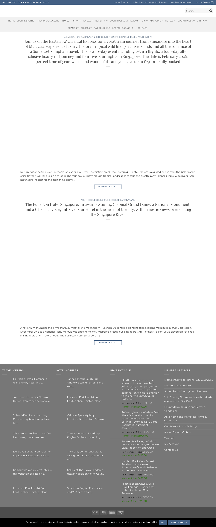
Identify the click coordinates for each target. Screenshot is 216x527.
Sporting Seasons (123, 27)
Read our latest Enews (181, 2)
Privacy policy (179, 522)
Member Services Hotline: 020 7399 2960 (188, 379)
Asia (66, 37)
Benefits (101, 20)
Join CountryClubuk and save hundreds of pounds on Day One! (188, 399)
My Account (171, 443)
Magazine (156, 20)
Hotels (170, 20)
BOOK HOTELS (186, 20)
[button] (205, 2)
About (126, 2)
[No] (212, 523)
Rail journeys (102, 28)
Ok (162, 522)
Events (80, 37)
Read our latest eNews (178, 385)
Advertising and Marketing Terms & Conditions (185, 418)
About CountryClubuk (177, 432)
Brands (73, 27)
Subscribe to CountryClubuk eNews (150, 2)
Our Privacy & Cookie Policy (180, 426)
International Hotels (105, 200)
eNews (88, 20)
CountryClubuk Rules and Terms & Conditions (185, 408)
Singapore (124, 37)
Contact (143, 27)
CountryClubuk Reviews (124, 21)
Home (117, 2)
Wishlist (169, 438)
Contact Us (171, 449)
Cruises (86, 27)
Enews (72, 37)
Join (144, 20)
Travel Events (145, 37)
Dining (202, 20)
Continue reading (108, 186)
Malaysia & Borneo (93, 37)
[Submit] (210, 10)
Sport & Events (26, 20)
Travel (66, 20)
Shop (77, 20)
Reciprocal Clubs (48, 21)
